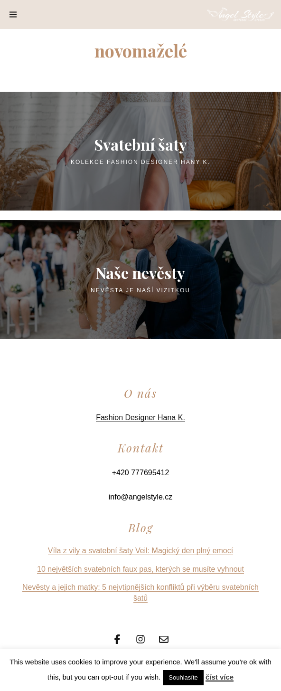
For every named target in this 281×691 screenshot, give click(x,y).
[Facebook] (117, 638)
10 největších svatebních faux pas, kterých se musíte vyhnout (140, 569)
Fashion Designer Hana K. (140, 417)
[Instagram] (140, 638)
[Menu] (13, 14)
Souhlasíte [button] (183, 677)
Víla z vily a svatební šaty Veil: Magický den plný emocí (140, 551)
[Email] (164, 638)
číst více (220, 677)
